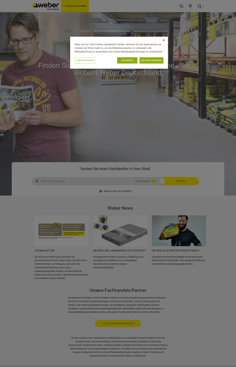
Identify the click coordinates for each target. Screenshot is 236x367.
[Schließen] (163, 40)
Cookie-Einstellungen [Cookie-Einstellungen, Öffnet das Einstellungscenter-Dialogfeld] (85, 60)
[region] (119, 53)
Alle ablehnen (127, 60)
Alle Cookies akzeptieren (151, 60)
